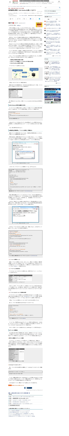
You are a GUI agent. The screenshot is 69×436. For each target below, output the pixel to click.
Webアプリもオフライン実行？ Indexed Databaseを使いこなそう (23, 396)
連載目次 (19, 25)
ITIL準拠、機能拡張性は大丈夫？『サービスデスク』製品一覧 (19, 412)
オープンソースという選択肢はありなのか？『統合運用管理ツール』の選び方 (21, 413)
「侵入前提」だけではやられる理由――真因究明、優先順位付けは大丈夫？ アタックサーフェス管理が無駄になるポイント (53, 38)
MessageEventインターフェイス (30, 296)
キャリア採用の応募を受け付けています (51, 13)
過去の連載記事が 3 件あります (14, 405)
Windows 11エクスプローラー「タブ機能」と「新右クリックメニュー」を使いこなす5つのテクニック (53, 53)
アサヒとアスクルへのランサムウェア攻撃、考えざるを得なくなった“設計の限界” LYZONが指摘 (53, 42)
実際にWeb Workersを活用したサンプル (18, 385)
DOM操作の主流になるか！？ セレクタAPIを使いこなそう (22, 403)
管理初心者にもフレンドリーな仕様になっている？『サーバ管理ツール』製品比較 (22, 416)
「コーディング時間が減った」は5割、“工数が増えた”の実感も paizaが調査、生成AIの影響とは (53, 46)
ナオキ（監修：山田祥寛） (23, 15)
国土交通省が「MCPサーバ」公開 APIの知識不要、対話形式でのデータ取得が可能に (53, 25)
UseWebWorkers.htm (34, 255)
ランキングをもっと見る (57, 55)
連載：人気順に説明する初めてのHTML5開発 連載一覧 (19, 393)
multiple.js (15, 266)
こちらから (32, 139)
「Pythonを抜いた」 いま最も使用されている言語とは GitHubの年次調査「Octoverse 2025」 (53, 34)
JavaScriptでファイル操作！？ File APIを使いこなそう (22, 400)
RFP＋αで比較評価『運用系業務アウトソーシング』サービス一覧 (19, 410)
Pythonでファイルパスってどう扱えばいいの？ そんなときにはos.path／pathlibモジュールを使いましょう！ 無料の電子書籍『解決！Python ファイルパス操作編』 (52, 79)
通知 (19, 18)
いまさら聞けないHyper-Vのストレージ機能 (53, 28)
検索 (60, 7)
